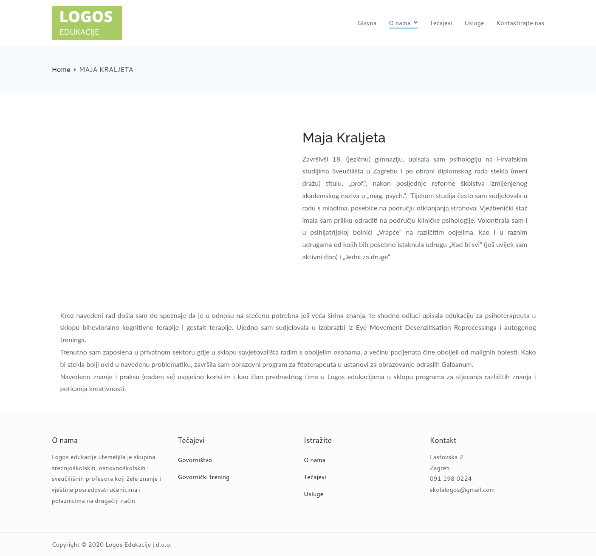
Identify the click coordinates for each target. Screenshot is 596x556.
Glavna (366, 22)
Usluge (474, 22)
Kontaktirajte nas (520, 22)
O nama (399, 22)
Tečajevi (440, 22)
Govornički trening (203, 476)
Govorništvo (195, 459)
